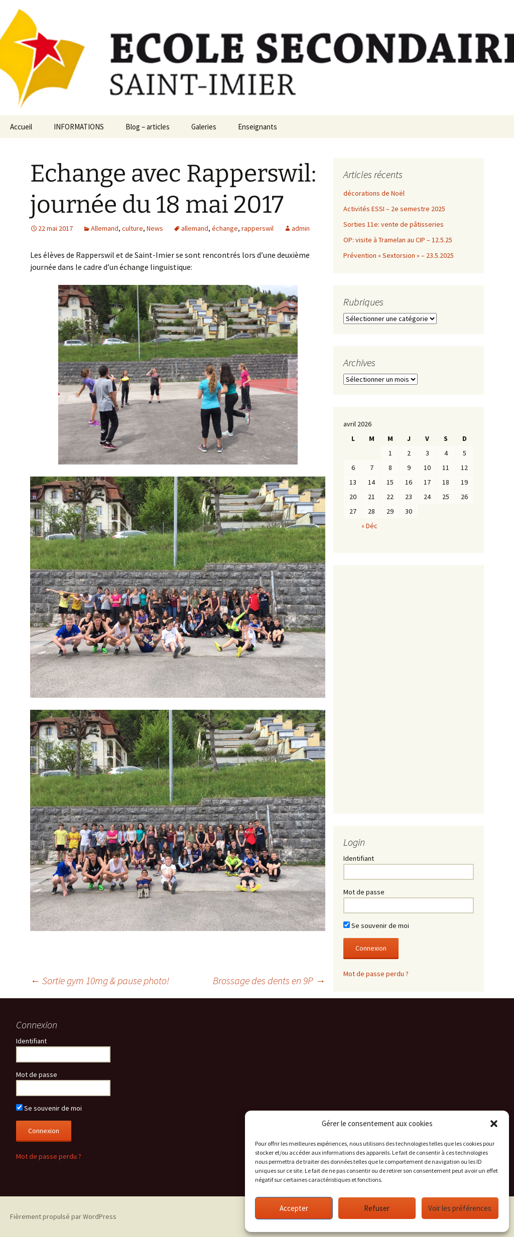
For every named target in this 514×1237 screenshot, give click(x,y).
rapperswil (257, 228)
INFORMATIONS (79, 126)
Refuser (377, 1208)
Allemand (104, 228)
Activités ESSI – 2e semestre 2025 (394, 208)
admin (301, 228)
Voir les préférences (459, 1208)
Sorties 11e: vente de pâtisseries (393, 224)
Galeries (203, 126)
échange (225, 228)
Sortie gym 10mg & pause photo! (99, 980)
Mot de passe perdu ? (376, 973)
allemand (194, 228)
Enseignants (257, 126)
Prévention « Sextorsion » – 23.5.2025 (398, 255)
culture (132, 228)
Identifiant (358, 858)
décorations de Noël (374, 193)
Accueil (21, 126)
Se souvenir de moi (376, 925)
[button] (494, 1124)
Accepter (294, 1208)
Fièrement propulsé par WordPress (63, 1216)
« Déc (369, 525)
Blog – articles (147, 126)
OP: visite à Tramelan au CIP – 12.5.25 (397, 239)
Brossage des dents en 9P (269, 980)
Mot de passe (363, 891)
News (155, 228)
